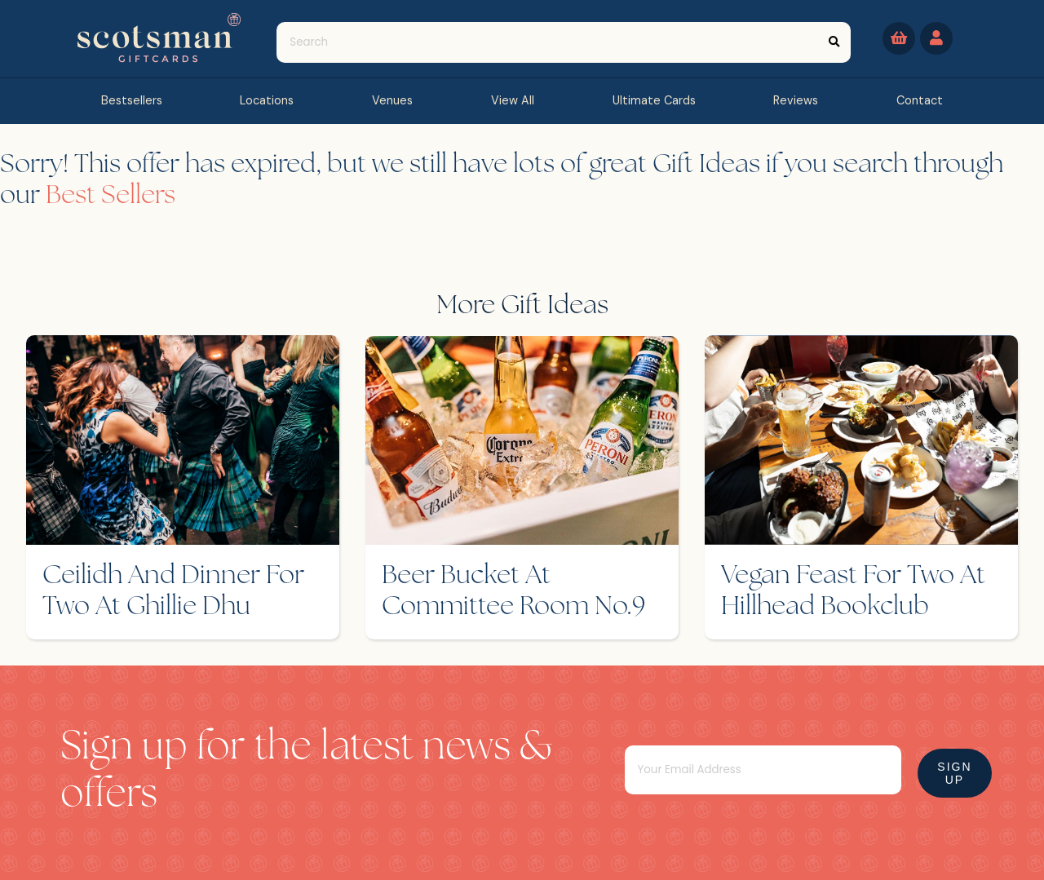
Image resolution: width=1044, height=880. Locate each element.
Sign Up (954, 773)
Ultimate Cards (654, 100)
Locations (267, 100)
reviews (795, 100)
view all (512, 100)
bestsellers (131, 100)
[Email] (763, 769)
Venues (392, 100)
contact (919, 100)
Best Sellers (110, 197)
